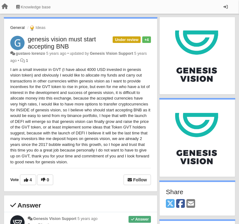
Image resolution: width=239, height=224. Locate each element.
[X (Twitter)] (170, 203)
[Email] (190, 203)
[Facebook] (180, 203)
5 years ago (87, 219)
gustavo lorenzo (30, 53)
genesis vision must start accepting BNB (62, 43)
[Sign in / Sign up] (225, 7)
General (17, 27)
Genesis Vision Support (111, 53)
